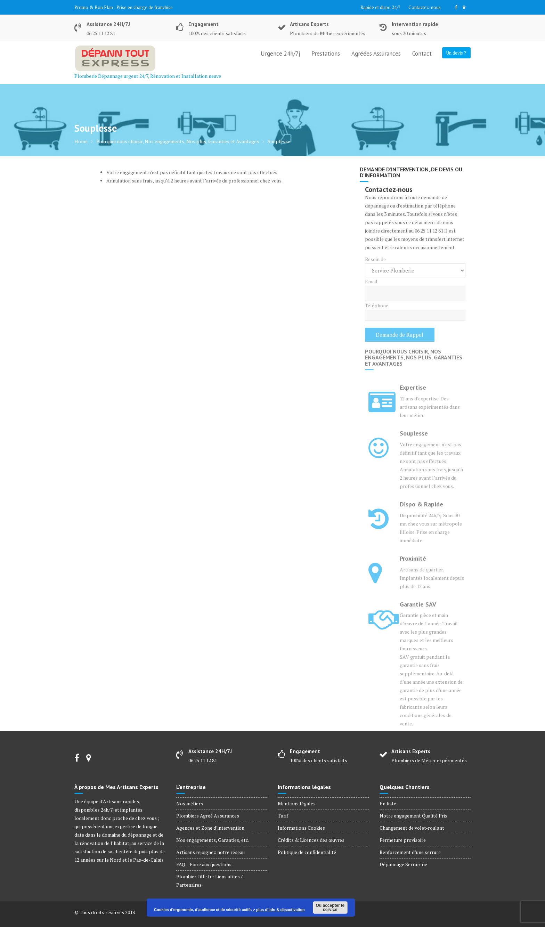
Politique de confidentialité (307, 852)
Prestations (325, 53)
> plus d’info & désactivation (278, 910)
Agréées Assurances (376, 53)
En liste (388, 803)
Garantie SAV (418, 604)
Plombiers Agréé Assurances (207, 815)
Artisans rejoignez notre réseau (210, 852)
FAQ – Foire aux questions (203, 864)
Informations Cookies (301, 827)
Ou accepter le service (330, 907)
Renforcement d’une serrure (410, 852)
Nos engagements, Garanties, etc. (212, 840)
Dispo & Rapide (421, 504)
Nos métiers (189, 803)
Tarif (283, 815)
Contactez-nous (424, 7)
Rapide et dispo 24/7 (380, 7)
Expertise (413, 387)
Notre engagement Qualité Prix (413, 815)
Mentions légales (297, 803)
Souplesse (414, 433)
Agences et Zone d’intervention (210, 827)
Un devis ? (456, 53)
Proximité (413, 558)
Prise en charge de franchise (144, 7)
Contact (422, 53)
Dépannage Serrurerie (403, 864)
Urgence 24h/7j (280, 53)
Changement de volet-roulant (412, 827)
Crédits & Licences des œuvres (311, 840)
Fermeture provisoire (403, 840)
